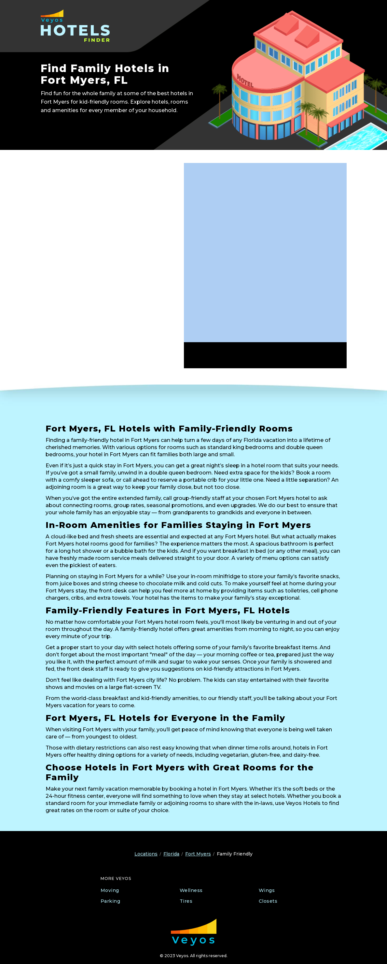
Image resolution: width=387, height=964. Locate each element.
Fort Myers (198, 854)
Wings (267, 890)
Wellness (191, 890)
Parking (110, 901)
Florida (171, 854)
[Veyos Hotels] (82, 25)
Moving (110, 890)
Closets (268, 901)
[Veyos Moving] (193, 932)
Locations (146, 854)
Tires (186, 901)
